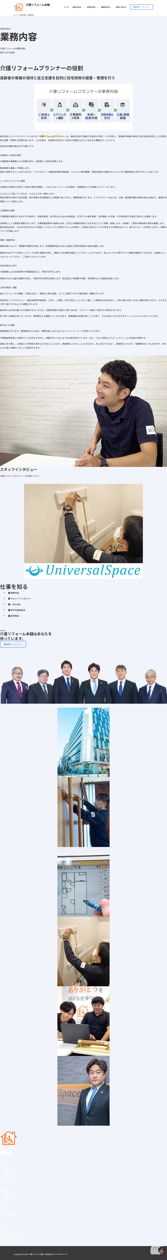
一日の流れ (6, 1196)
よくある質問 (6, 1179)
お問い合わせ (121, 7)
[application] (82, 7)
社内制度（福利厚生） (9, 1214)
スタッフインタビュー (9, 1194)
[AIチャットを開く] (157, 1250)
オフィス (5, 1212)
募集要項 (3, 1224)
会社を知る (77, 7)
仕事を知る (92, 7)
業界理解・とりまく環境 (10, 1176)
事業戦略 (5, 1173)
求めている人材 (7, 1170)
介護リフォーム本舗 (38, 5)
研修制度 (5, 1202)
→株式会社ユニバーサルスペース (11, 1241)
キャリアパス (6, 1217)
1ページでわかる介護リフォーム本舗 (12, 1181)
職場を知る (106, 7)
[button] (141, 7)
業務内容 (5, 1191)
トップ (66, 7)
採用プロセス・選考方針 (10, 1232)
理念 (3, 1167)
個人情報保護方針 (8, 1235)
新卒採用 (5, 1229)
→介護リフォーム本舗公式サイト (11, 1238)
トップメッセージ (8, 1165)
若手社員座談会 (7, 1199)
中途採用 (5, 1227)
